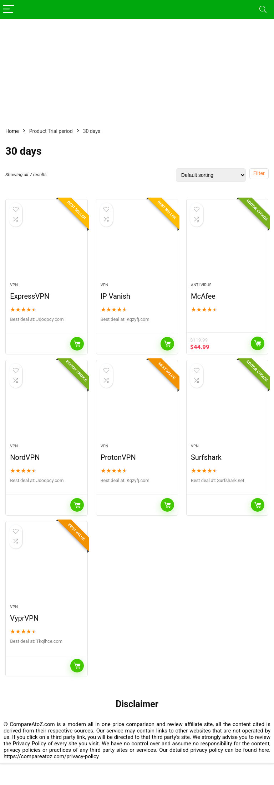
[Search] (263, 9)
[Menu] (8, 9)
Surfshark (206, 458)
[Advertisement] (137, 69)
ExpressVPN (29, 297)
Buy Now (77, 344)
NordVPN (25, 458)
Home (12, 131)
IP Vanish (115, 297)
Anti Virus (201, 285)
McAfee (203, 297)
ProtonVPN (118, 458)
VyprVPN (24, 620)
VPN (14, 285)
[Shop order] (211, 175)
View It (257, 344)
